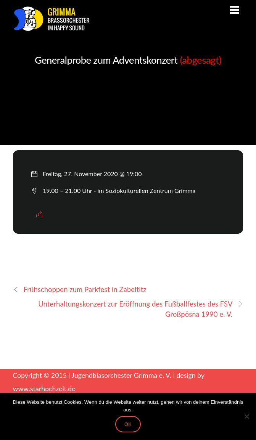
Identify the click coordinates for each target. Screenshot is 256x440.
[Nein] (246, 416)
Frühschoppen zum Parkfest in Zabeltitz (80, 289)
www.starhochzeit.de (44, 389)
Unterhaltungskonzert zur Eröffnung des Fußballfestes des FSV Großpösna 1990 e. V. (140, 308)
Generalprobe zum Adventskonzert (128, 60)
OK (128, 424)
